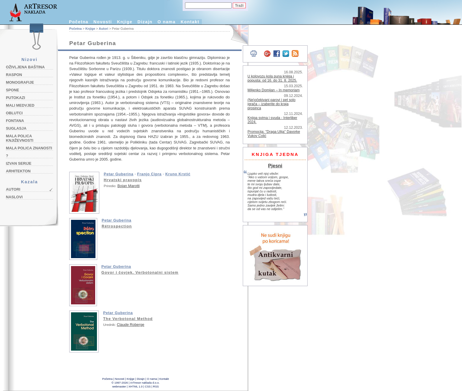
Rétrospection (117, 226)
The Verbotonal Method (128, 318)
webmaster (119, 386)
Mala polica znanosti (29, 148)
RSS (156, 386)
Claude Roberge (130, 324)
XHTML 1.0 (135, 386)
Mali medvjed (20, 105)
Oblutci (14, 113)
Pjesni (275, 165)
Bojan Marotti (128, 186)
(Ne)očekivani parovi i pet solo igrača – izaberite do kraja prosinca (272, 104)
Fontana (15, 120)
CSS (148, 386)
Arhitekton (18, 171)
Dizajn (145, 21)
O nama (167, 21)
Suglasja (16, 128)
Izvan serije (19, 163)
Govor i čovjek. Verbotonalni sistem (140, 272)
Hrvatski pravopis (123, 180)
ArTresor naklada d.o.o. (145, 382)
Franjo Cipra (149, 174)
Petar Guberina (118, 174)
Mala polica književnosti (19, 138)
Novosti (102, 21)
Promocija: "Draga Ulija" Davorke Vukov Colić (274, 134)
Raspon (14, 74)
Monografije (20, 82)
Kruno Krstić (177, 174)
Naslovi (14, 197)
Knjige (125, 21)
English (236, 34)
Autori (13, 189)
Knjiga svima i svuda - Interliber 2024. (272, 120)
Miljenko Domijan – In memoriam (274, 90)
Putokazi (15, 97)
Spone (12, 90)
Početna (78, 21)
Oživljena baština (25, 67)
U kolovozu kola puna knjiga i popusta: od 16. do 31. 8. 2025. (272, 78)
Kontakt (190, 21)
